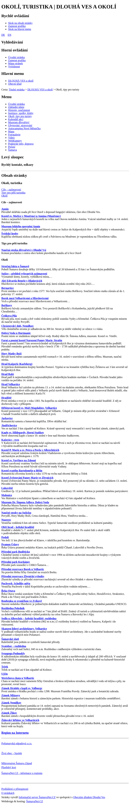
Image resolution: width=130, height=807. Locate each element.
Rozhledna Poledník (13, 608)
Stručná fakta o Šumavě (15, 266)
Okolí (4, 259)
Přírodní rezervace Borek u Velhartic (22, 569)
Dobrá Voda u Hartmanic (16, 333)
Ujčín (4, 673)
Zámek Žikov (9, 712)
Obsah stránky (14, 175)
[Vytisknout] (14, 66)
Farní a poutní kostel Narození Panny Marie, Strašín (31, 340)
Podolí (5, 537)
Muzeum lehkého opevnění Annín (20, 226)
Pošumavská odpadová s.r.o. (16, 743)
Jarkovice (7, 418)
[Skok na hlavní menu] (19, 29)
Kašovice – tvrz (10, 439)
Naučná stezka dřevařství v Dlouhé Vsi (23, 250)
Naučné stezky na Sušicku (16, 512)
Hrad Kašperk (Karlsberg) (16, 363)
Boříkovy (6, 305)
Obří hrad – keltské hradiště (17, 527)
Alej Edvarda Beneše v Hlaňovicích (21, 280)
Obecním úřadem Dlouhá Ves (89, 797)
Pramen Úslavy (10, 544)
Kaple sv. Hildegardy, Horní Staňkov (22, 432)
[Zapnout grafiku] (17, 26)
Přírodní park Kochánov (15, 561)
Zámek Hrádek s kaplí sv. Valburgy (21, 688)
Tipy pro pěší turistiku (14, 243)
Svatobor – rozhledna (13, 646)
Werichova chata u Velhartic (17, 678)
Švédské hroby (9, 233)
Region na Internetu (15, 733)
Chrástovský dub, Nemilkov (17, 325)
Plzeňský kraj (8, 767)
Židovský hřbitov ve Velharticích (20, 720)
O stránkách (7, 793)
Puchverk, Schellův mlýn (15, 583)
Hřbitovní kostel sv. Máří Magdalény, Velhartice (29, 407)
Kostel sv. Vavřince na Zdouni (18, 460)
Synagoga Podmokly (13, 653)
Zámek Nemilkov (11, 702)
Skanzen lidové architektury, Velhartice (24, 628)
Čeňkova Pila (9, 315)
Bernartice (7, 288)
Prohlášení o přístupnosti (14, 788)
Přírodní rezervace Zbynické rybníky (22, 576)
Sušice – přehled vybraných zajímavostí (24, 273)
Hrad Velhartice (10, 384)
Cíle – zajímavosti (11, 202)
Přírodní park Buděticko (15, 551)
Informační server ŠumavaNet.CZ (37, 797)
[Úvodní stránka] (16, 57)
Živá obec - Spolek (11, 753)
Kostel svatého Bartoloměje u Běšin (21, 470)
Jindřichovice (9, 425)
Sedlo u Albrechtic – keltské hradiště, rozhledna (28, 618)
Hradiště (6, 397)
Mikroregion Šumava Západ (16, 763)
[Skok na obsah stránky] (20, 23)
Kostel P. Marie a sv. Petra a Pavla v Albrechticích (30, 450)
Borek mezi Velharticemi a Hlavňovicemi (25, 298)
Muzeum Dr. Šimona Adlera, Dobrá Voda (25, 502)
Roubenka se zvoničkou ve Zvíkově (21, 601)
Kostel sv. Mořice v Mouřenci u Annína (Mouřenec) (31, 216)
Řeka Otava (8, 590)
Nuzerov (6, 519)
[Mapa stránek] (15, 63)
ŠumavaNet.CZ (34, 801)
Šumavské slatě (10, 639)
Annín (5, 208)
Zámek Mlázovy (10, 695)
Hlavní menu (12, 73)
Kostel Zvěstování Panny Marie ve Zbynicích (27, 477)
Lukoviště (7, 488)
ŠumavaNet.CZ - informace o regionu (21, 773)
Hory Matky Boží (11, 353)
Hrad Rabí (7, 374)
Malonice (6, 495)
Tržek (4, 666)
